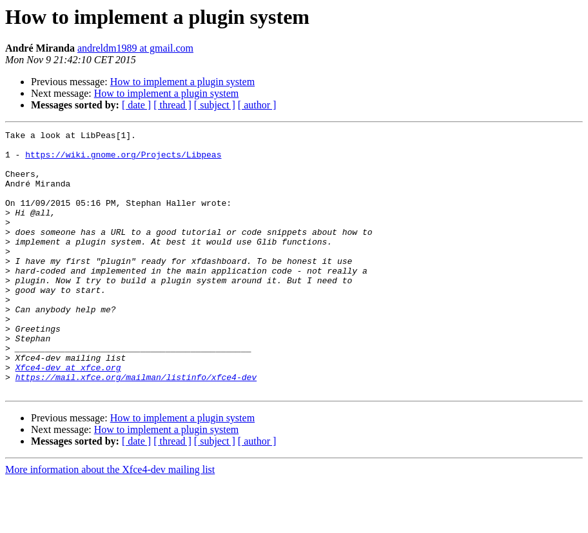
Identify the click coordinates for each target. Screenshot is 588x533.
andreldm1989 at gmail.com (135, 48)
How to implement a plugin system (182, 81)
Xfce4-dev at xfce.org (68, 415)
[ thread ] (172, 104)
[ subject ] (214, 104)
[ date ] (136, 104)
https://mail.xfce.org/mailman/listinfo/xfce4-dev (136, 427)
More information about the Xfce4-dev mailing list (110, 521)
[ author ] (257, 104)
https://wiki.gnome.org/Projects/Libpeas (123, 160)
